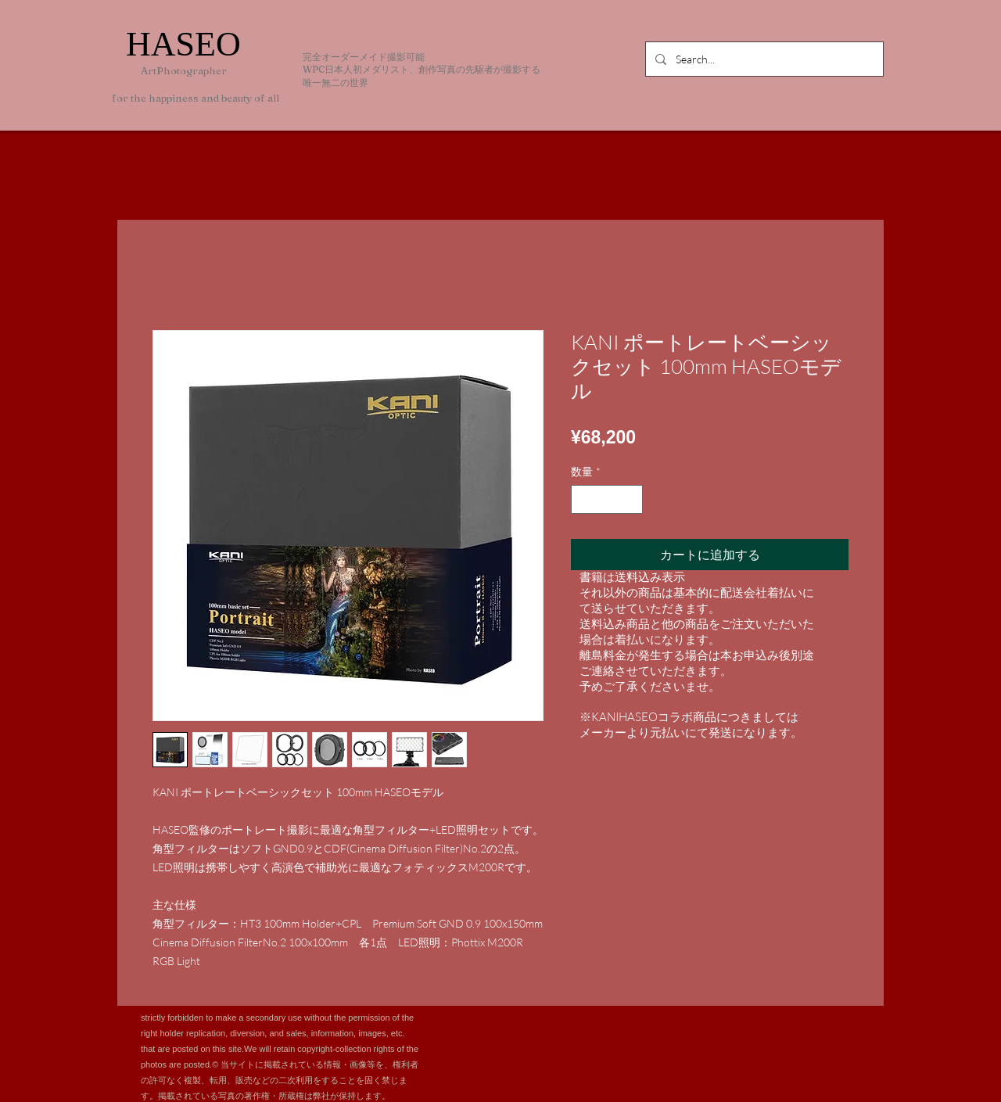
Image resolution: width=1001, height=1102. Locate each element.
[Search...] (763, 59)
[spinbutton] (607, 499)
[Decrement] (583, 499)
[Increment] (630, 499)
